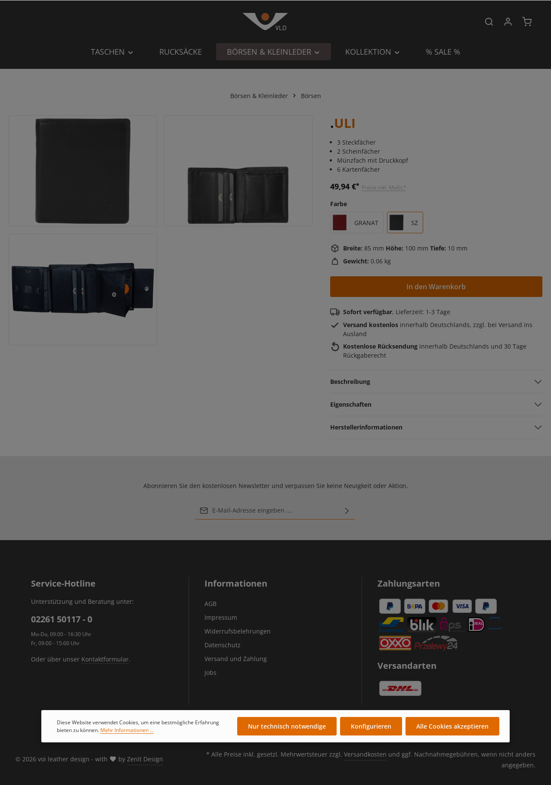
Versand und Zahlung (235, 659)
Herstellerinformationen (366, 427)
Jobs (210, 672)
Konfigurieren (371, 733)
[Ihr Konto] (508, 21)
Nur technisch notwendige (287, 733)
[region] (161, 230)
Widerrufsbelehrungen (237, 631)
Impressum (220, 617)
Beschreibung (350, 381)
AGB (210, 604)
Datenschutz (222, 645)
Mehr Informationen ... (127, 736)
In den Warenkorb (436, 286)
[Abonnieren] (347, 510)
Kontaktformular (105, 659)
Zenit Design (145, 759)
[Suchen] (489, 21)
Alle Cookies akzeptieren (452, 733)
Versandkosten (365, 754)
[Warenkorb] (527, 21)
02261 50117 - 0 (61, 619)
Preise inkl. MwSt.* (384, 187)
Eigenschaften (350, 404)
